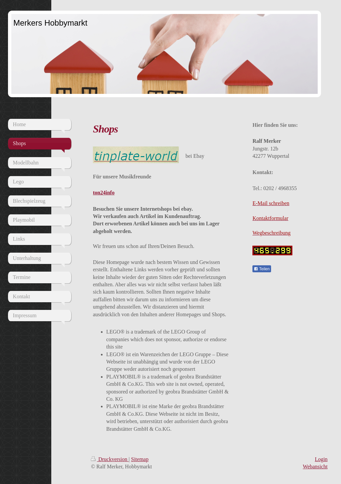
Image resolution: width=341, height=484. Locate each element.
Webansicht (315, 466)
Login (321, 459)
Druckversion (110, 459)
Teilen (261, 269)
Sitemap (140, 459)
